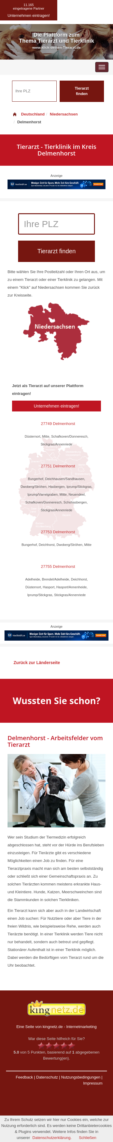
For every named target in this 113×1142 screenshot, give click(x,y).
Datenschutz (47, 1077)
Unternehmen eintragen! (56, 406)
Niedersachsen (64, 114)
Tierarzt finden (82, 91)
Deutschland (28, 114)
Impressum (92, 1083)
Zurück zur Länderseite (37, 662)
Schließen (87, 1137)
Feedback (24, 1077)
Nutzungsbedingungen (80, 1077)
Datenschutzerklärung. (52, 1137)
